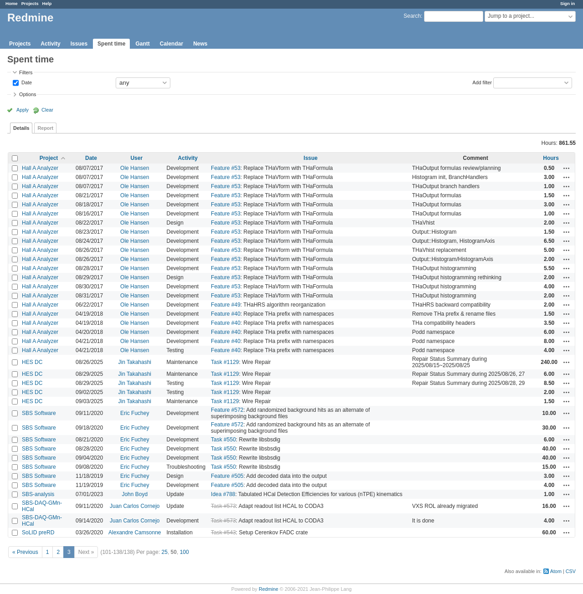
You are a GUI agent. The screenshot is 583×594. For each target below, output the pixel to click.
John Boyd (135, 494)
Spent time (111, 44)
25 (165, 552)
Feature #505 (227, 476)
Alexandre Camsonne (134, 532)
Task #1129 (225, 362)
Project (49, 158)
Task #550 (223, 439)
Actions (566, 168)
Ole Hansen (134, 168)
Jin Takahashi (135, 362)
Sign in (567, 3)
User (136, 158)
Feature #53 (225, 168)
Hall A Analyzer (40, 168)
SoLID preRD (38, 532)
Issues (79, 44)
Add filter (482, 82)
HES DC (32, 362)
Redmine (268, 589)
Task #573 (223, 506)
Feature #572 (227, 410)
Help (47, 3)
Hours (551, 158)
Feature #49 (225, 305)
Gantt (142, 44)
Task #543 (223, 532)
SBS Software (39, 413)
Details (21, 128)
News (200, 44)
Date (26, 82)
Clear (47, 110)
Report (45, 128)
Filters (25, 72)
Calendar (171, 44)
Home (11, 3)
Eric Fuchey (134, 413)
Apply (22, 110)
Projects (30, 3)
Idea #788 (223, 494)
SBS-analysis (38, 494)
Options (27, 94)
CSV (571, 571)
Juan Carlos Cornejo (134, 506)
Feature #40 (225, 314)
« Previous (25, 552)
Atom (556, 571)
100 (184, 552)
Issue (311, 158)
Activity (50, 44)
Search (412, 16)
